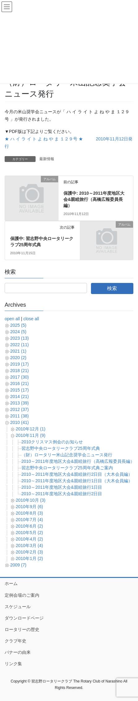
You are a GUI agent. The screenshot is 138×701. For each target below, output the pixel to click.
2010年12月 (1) (30, 428)
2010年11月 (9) (30, 435)
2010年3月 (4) (29, 545)
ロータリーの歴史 (22, 629)
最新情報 (46, 159)
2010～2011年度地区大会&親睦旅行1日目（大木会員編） (76, 480)
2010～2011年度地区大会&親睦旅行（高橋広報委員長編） (78, 461)
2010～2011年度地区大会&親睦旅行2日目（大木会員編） (76, 474)
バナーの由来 (18, 652)
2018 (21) (19, 370)
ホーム (11, 583)
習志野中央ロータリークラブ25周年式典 (60, 448)
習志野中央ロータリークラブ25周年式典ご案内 (67, 467)
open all (12, 318)
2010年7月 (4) (29, 519)
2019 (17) (19, 364)
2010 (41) (19, 422)
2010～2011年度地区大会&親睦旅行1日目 (61, 487)
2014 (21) (19, 396)
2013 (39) (19, 402)
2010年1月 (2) (29, 558)
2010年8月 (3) (29, 513)
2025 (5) (18, 325)
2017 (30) (19, 377)
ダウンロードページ (24, 618)
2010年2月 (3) (29, 552)
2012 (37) (19, 409)
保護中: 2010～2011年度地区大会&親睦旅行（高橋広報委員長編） (93, 199)
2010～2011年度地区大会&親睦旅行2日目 (61, 493)
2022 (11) (19, 344)
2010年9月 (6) (29, 506)
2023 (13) (19, 338)
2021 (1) (18, 351)
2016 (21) (19, 383)
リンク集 (13, 663)
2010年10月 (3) (30, 500)
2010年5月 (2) (29, 532)
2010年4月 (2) (29, 539)
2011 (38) (19, 415)
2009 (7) (18, 564)
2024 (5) (18, 331)
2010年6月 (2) (29, 526)
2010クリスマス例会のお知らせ (52, 441)
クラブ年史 (15, 640)
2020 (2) (18, 357)
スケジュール (18, 606)
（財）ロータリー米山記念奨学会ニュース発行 (66, 454)
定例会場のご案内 (22, 595)
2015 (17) (19, 390)
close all (31, 318)
